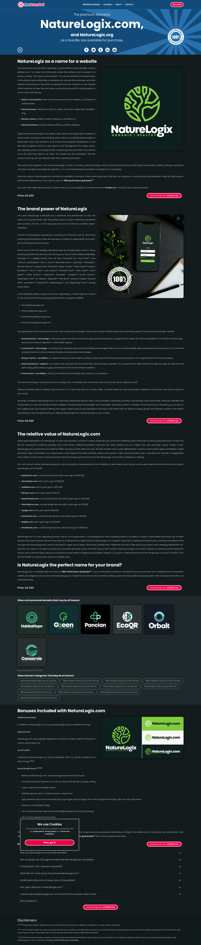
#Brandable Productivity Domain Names (40, 661)
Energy (20, 940)
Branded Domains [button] (91, 4)
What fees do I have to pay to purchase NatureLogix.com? (49, 837)
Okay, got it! (49, 842)
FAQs (62, 931)
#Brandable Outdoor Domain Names (38, 650)
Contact (129, 4)
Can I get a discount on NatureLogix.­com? (41, 850)
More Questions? (28, 864)
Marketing (22, 931)
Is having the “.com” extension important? (41, 830)
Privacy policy (50, 831)
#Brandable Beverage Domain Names (39, 644)
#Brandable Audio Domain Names (79, 655)
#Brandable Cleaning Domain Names (159, 655)
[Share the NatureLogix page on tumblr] (100, 50)
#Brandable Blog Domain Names (118, 655)
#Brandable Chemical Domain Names (82, 644)
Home (63, 922)
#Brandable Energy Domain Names (125, 644)
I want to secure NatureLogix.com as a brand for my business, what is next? (58, 857)
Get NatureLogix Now (158, 808)
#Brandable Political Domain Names (80, 650)
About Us (64, 927)
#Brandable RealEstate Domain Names (85, 661)
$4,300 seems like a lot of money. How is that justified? (47, 843)
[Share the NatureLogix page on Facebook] (86, 50)
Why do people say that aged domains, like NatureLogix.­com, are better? (57, 823)
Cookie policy (38, 831)
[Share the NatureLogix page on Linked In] (107, 50)
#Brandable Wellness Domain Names (123, 650)
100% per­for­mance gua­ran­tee (78, 180)
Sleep (20, 936)
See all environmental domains (30, 634)
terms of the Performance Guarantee (64, 904)
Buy (177, 4)
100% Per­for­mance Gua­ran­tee (77, 571)
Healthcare (23, 927)
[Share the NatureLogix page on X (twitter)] (93, 50)
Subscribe (177, 929)
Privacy (63, 940)
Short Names (24, 922)
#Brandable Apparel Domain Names (38, 655)
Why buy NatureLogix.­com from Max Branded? (43, 816)
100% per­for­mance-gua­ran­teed (79, 800)
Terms (63, 936)
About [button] (118, 4)
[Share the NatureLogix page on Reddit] (114, 50)
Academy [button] (107, 4)
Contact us (110, 187)
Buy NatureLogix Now (158, 196)
